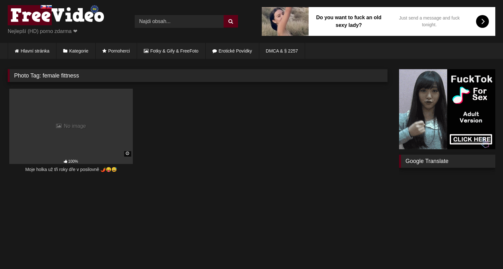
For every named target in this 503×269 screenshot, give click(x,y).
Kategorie (79, 50)
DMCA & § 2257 (282, 50)
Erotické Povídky (235, 50)
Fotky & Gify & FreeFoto (174, 50)
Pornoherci (119, 50)
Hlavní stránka (35, 50)
